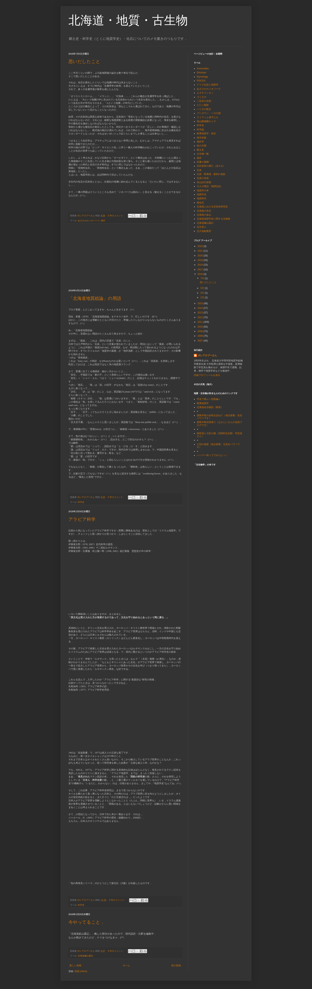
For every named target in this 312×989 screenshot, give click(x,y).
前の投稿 (176, 965)
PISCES (201, 80)
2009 (201, 331)
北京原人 (201, 227)
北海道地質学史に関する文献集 (213, 218)
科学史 (81, 502)
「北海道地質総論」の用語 (94, 298)
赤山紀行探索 (204, 182)
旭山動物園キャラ (206, 121)
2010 (201, 326)
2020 (201, 255)
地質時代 (201, 198)
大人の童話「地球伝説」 (210, 186)
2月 (202, 297)
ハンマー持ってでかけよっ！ (212, 455)
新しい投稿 (75, 965)
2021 (201, 250)
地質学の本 (203, 190)
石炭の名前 (203, 178)
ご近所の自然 (204, 101)
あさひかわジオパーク (89, 220)
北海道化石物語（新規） (210, 407)
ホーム (126, 965)
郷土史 (200, 149)
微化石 (200, 202)
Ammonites (203, 68)
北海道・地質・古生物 (128, 20)
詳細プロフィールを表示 (207, 375)
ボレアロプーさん (207, 355)
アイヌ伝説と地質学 (207, 84)
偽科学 (200, 141)
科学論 (200, 129)
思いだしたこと (84, 61)
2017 (201, 269)
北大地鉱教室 (204, 231)
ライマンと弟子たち (207, 117)
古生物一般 (203, 153)
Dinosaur (201, 72)
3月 (202, 292)
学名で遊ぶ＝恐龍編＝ (209, 399)
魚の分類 (201, 145)
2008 (201, 336)
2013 (201, 312)
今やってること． (86, 922)
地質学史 (201, 194)
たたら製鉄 (203, 105)
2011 (201, 322)
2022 (201, 246)
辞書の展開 (203, 162)
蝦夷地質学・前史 (206, 133)
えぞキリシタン (205, 92)
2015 (201, 303)
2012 (201, 317)
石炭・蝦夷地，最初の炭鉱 (211, 174)
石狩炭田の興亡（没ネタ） (211, 166)
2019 (201, 260)
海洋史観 (201, 137)
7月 (202, 278)
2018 (201, 264)
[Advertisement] (125, 256)
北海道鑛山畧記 (85, 956)
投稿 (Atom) (81, 971)
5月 (202, 288)
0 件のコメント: (116, 215)
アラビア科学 (82, 519)
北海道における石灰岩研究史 (212, 206)
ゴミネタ (201, 97)
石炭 (199, 170)
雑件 (103, 220)
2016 (201, 274)
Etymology (202, 76)
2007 (201, 340)
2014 (201, 308)
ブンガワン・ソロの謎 (209, 113)
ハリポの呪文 (204, 109)
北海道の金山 (204, 214)
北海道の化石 (204, 210)
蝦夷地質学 (203, 403)
